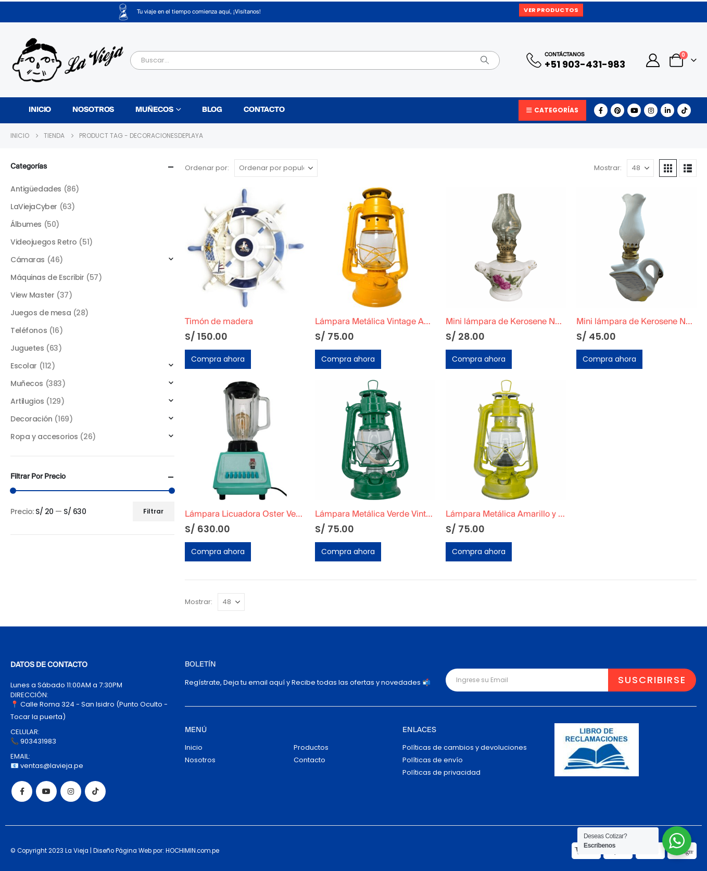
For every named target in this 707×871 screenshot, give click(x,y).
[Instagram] (651, 110)
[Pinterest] (617, 110)
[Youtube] (634, 110)
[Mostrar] (640, 168)
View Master (32, 295)
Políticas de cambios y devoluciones (464, 747)
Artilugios (27, 401)
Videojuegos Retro (43, 242)
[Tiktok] (684, 110)
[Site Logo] (67, 60)
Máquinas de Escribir (47, 277)
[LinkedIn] (667, 110)
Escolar (23, 366)
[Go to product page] (245, 247)
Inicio (40, 110)
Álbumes (26, 224)
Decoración (31, 419)
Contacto (264, 110)
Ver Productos (551, 10)
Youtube (46, 791)
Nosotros (93, 110)
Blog (212, 110)
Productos (311, 747)
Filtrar (153, 511)
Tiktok (95, 791)
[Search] (484, 60)
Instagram (70, 791)
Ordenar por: (207, 168)
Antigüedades (35, 189)
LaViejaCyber (33, 206)
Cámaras (27, 259)
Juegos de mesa (40, 313)
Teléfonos (28, 330)
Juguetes (27, 348)
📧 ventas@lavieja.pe (46, 766)
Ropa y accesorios (44, 436)
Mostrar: (608, 168)
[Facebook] (601, 110)
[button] (668, 168)
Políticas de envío (432, 760)
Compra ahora (218, 359)
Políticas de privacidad (441, 772)
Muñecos (154, 110)
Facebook (21, 791)
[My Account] (653, 60)
